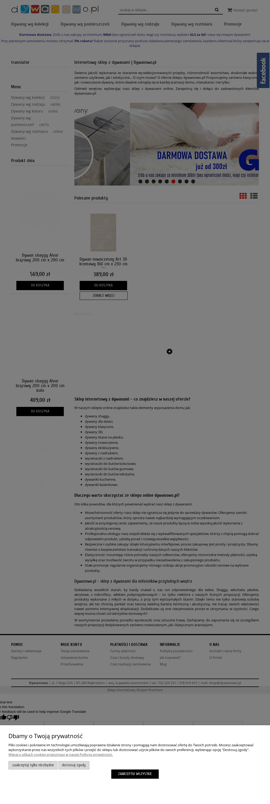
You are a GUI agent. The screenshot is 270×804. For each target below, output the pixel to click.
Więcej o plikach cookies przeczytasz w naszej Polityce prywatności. (60, 754)
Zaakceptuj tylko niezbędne (33, 765)
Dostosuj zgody (74, 765)
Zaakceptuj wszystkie (135, 774)
